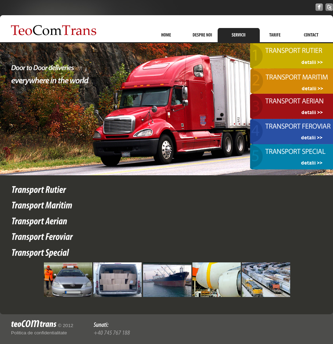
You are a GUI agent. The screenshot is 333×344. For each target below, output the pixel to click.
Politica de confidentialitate (39, 332)
